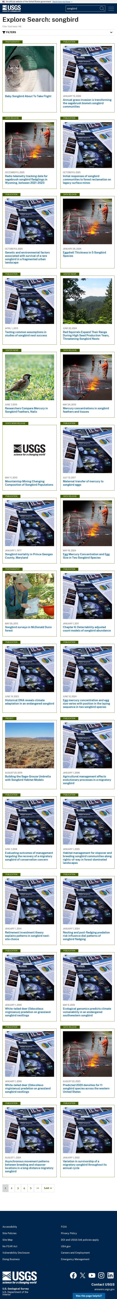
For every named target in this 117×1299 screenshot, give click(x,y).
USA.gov (66, 1246)
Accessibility (9, 1226)
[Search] (102, 8)
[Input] (85, 8)
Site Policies (9, 1233)
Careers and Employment (75, 1252)
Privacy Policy (69, 1233)
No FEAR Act (9, 1246)
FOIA (64, 1226)
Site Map (7, 1240)
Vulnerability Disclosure (16, 1252)
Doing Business (11, 1259)
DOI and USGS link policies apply (80, 1240)
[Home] (11, 11)
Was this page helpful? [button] (89, 1295)
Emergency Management (75, 1259)
